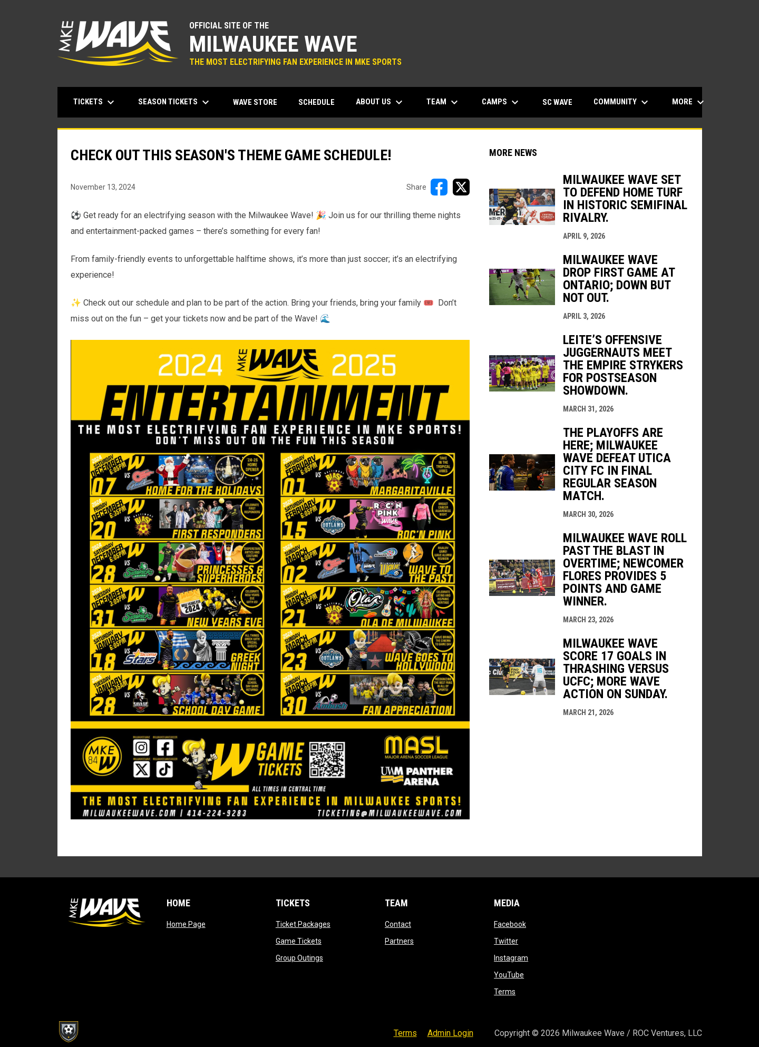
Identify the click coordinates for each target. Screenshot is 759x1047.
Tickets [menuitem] (95, 102)
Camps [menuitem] (501, 102)
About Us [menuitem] (380, 102)
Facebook (510, 924)
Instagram (511, 958)
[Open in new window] (270, 579)
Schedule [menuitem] (316, 102)
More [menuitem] (689, 102)
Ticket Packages (303, 924)
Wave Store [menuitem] (259, 102)
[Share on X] (461, 187)
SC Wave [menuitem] (561, 102)
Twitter (506, 941)
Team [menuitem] (443, 102)
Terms (504, 991)
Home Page (186, 924)
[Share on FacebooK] (439, 187)
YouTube (509, 975)
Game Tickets (299, 941)
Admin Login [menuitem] (450, 1033)
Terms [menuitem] (405, 1033)
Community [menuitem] (622, 102)
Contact (398, 924)
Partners (399, 941)
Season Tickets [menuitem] (175, 102)
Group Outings (299, 958)
